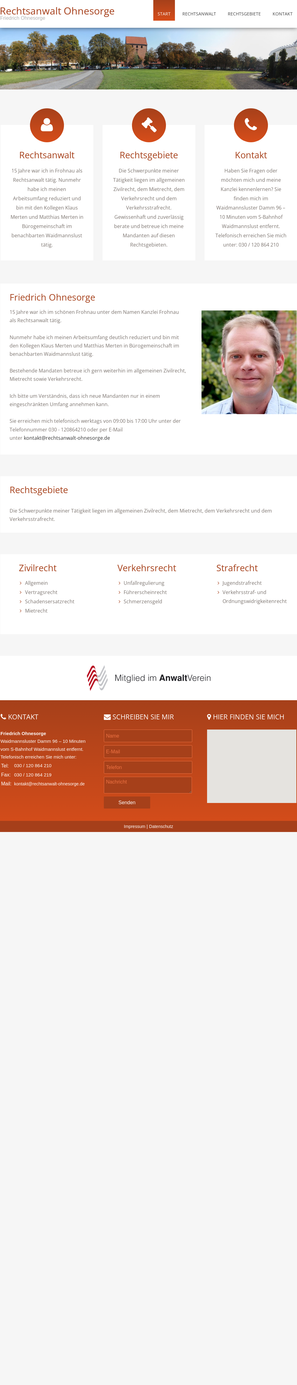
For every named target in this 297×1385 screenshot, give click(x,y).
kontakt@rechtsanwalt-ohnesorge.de (67, 438)
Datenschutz (161, 826)
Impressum (134, 826)
